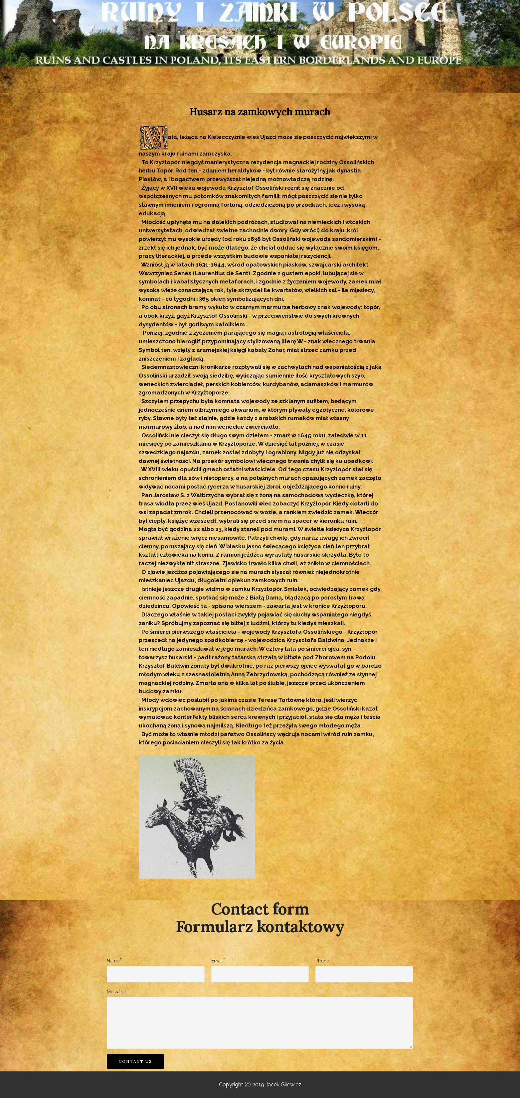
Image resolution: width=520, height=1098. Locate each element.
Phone (322, 960)
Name (113, 960)
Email (217, 960)
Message (116, 991)
